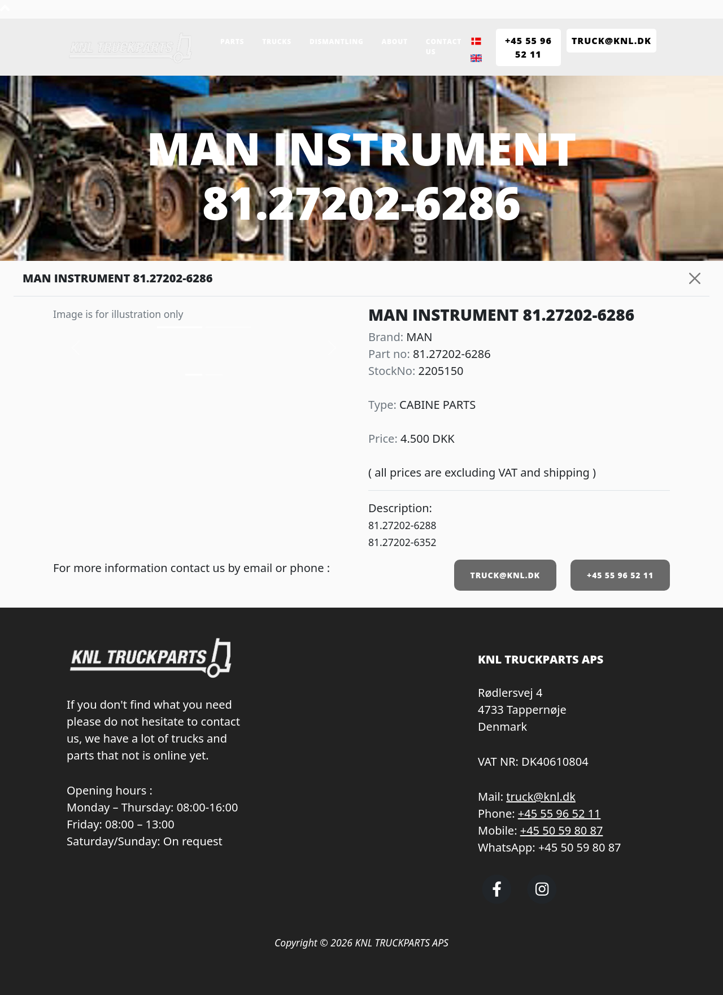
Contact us (443, 46)
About (395, 41)
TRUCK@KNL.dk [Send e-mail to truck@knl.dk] (611, 40)
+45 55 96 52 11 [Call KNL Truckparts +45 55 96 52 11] (528, 47)
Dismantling (337, 41)
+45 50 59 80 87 (561, 830)
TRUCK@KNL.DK (505, 575)
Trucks (276, 41)
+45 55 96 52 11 (620, 575)
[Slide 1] (214, 374)
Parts (232, 41)
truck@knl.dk (541, 796)
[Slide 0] (193, 374)
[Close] (695, 278)
